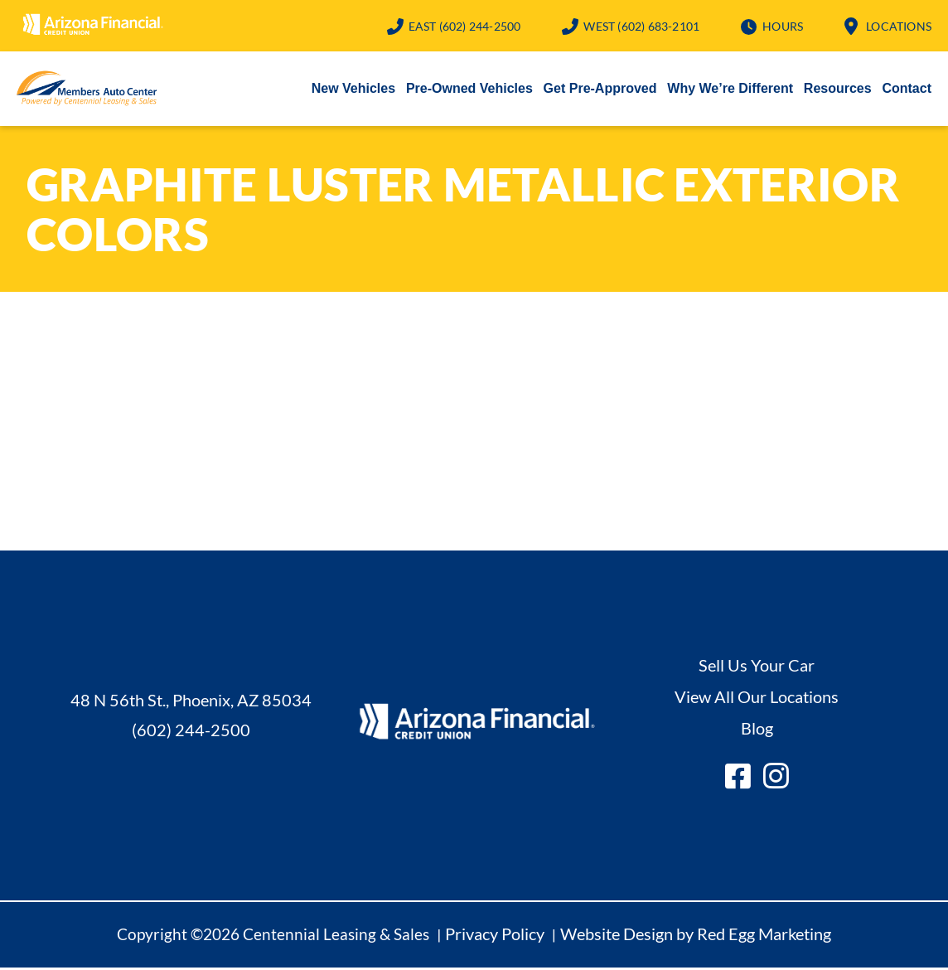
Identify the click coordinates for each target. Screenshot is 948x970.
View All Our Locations (757, 698)
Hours (782, 26)
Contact (906, 90)
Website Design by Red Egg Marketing (695, 935)
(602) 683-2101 (641, 26)
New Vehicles (353, 90)
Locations (898, 26)
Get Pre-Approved (600, 90)
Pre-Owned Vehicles (469, 90)
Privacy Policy (494, 935)
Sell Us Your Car (757, 667)
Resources (838, 90)
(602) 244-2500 (465, 26)
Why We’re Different (730, 90)
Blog (757, 730)
